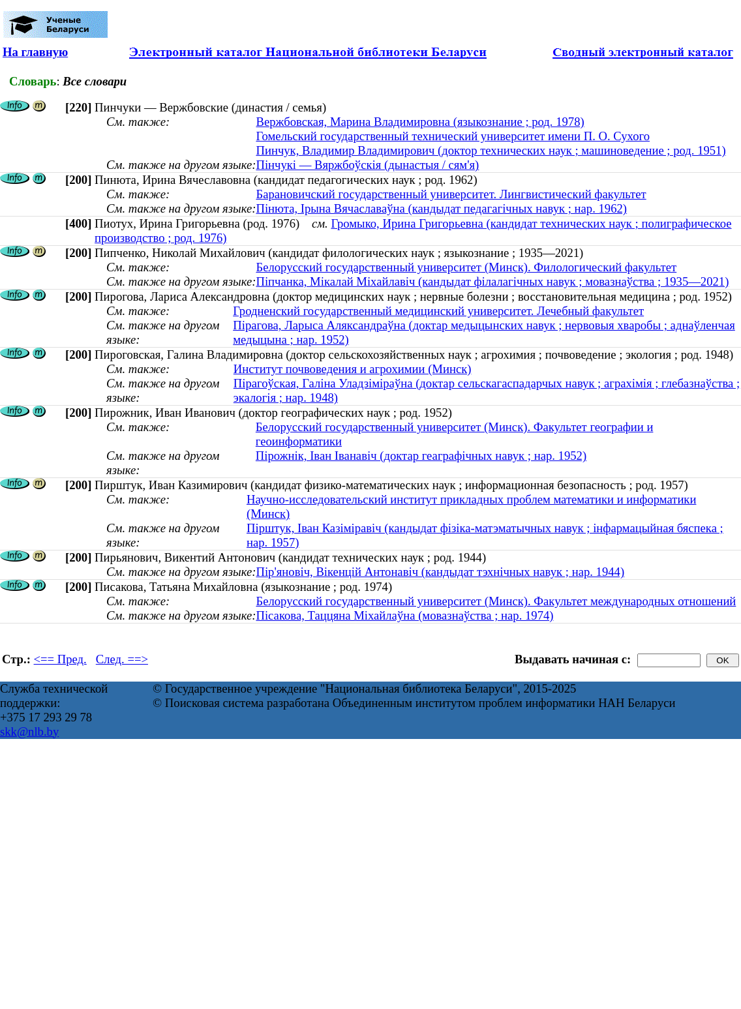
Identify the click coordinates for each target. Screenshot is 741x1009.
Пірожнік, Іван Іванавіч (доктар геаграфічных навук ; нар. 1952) (421, 455)
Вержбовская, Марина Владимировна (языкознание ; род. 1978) (420, 121)
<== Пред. (60, 659)
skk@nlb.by (29, 731)
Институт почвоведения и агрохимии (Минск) (353, 369)
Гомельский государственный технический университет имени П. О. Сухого (453, 136)
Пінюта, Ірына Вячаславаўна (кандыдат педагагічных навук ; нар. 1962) (441, 208)
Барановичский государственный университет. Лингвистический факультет (451, 194)
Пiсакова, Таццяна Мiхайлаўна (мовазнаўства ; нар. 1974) (404, 615)
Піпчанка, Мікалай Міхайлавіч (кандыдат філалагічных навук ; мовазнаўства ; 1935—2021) (492, 281)
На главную (35, 52)
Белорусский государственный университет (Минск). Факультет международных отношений (496, 601)
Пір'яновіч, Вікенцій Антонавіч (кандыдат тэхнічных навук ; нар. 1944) (440, 572)
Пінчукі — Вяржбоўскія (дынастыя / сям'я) (367, 165)
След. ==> (122, 659)
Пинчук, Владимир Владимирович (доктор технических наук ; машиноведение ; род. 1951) (490, 150)
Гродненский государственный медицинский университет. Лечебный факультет (438, 311)
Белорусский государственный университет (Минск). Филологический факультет (466, 267)
